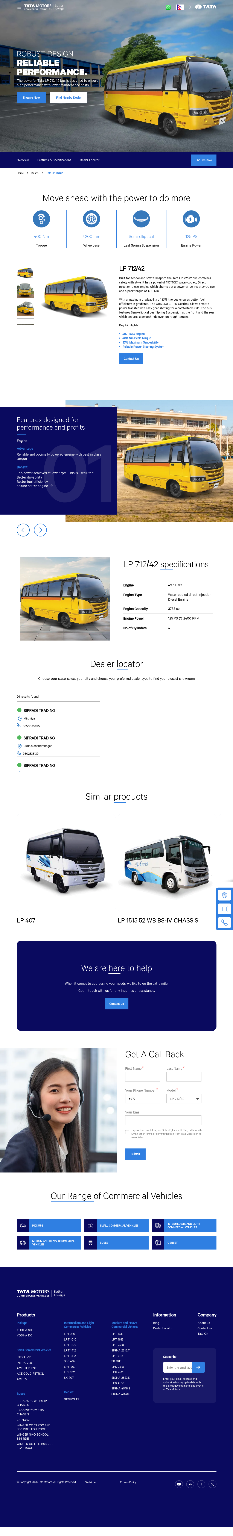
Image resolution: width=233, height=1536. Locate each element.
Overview (23, 160)
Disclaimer (90, 1491)
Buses (34, 173)
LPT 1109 (70, 1354)
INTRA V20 (24, 1372)
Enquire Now (31, 97)
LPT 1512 (70, 1365)
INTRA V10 (24, 1366)
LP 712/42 (23, 1429)
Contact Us (131, 359)
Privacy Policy (128, 1491)
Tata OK (203, 1343)
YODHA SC (24, 1339)
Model (171, 1118)
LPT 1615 (117, 1343)
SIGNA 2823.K (120, 1387)
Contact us (116, 1013)
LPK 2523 (117, 1381)
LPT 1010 (70, 1349)
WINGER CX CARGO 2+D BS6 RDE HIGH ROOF (33, 1436)
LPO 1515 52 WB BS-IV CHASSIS (32, 1412)
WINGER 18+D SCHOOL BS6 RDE (33, 1446)
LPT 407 (70, 1376)
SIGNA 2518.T (120, 1359)
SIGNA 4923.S (120, 1403)
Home (20, 173)
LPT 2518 (117, 1354)
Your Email (133, 1140)
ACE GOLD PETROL (30, 1383)
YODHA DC (24, 1344)
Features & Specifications (54, 160)
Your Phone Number (140, 1118)
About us (204, 1332)
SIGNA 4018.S (120, 1397)
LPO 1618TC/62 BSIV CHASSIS (30, 1421)
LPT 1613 (117, 1349)
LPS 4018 (117, 1392)
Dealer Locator (89, 160)
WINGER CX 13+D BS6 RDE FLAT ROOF (35, 1455)
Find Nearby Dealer (68, 97)
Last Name (174, 1096)
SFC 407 (69, 1370)
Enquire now (203, 160)
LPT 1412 (70, 1359)
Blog (156, 1332)
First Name (133, 1096)
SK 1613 (116, 1370)
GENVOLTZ (71, 1408)
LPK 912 (69, 1381)
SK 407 (69, 1387)
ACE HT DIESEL (27, 1377)
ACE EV (22, 1388)
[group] (66, 871)
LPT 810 (69, 1343)
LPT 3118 (117, 1365)
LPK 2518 (117, 1376)
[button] (40, 530)
